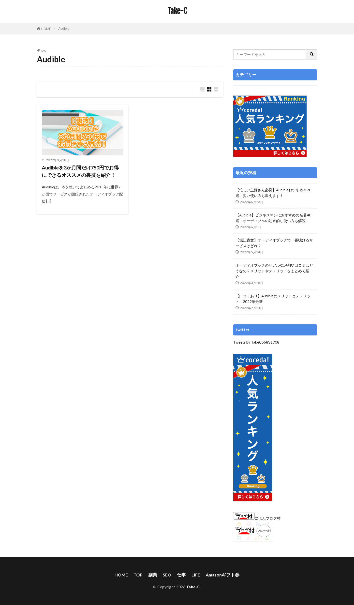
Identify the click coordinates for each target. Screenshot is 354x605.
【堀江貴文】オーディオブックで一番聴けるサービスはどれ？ (274, 243)
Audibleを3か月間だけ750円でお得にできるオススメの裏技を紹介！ (80, 171)
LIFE (196, 574)
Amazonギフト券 (222, 574)
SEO (167, 574)
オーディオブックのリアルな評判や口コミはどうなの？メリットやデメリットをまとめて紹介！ (274, 271)
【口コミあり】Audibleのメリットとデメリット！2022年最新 (273, 299)
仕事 (181, 574)
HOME (46, 29)
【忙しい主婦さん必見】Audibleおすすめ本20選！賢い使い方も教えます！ (273, 193)
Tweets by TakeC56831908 (256, 342)
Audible (63, 28)
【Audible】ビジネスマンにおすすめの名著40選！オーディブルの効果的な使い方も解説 (273, 218)
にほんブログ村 (256, 518)
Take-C (177, 11)
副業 (152, 574)
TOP (138, 574)
